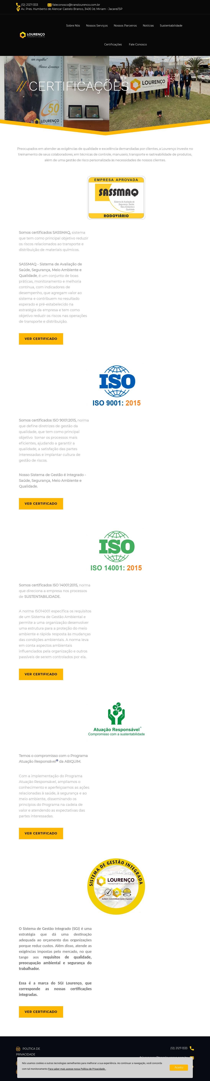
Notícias (148, 25)
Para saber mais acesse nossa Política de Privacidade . (77, 1069)
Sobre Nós (73, 25)
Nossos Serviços (97, 25)
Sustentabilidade (171, 25)
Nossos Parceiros (125, 25)
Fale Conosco (138, 44)
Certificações (113, 44)
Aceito (179, 1067)
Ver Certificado (41, 339)
